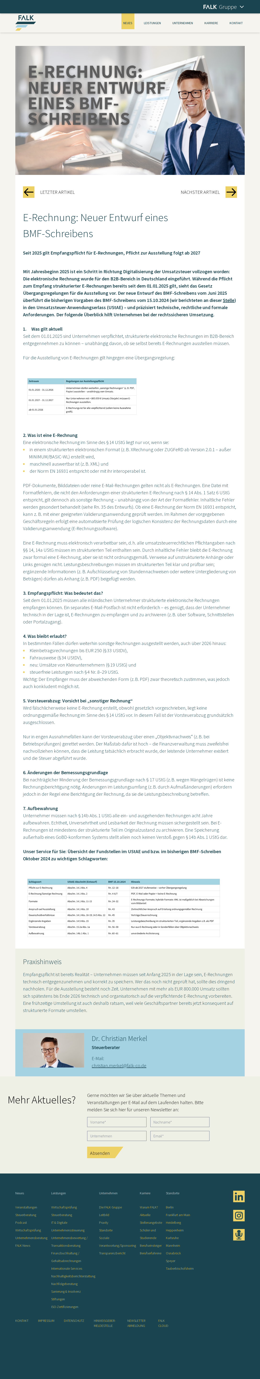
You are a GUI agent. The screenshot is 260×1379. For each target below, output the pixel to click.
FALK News (22, 1245)
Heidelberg (173, 1222)
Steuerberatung (25, 1215)
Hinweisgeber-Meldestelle (105, 1323)
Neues (127, 23)
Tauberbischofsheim (180, 1268)
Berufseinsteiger (151, 1245)
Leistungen (152, 23)
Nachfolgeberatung (64, 1284)
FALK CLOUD (163, 1323)
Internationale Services (66, 1268)
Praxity (103, 1222)
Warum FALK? (149, 1207)
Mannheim (173, 1245)
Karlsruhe (172, 1238)
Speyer (170, 1261)
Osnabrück (173, 1253)
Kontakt (236, 23)
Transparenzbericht (112, 1253)
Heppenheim (175, 1230)
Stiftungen (58, 1299)
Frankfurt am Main (178, 1215)
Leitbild (104, 1215)
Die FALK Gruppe (110, 1207)
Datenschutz (74, 1320)
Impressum (46, 1320)
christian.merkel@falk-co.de (119, 1065)
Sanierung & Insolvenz (66, 1291)
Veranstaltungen (26, 1207)
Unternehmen (182, 23)
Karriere (211, 23)
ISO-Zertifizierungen (64, 1307)
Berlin (170, 1207)
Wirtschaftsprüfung (28, 1230)
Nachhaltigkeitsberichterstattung (73, 1276)
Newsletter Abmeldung (136, 1323)
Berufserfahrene (150, 1253)
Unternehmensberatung (31, 1238)
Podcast (21, 1222)
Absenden (100, 1153)
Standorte (106, 1230)
